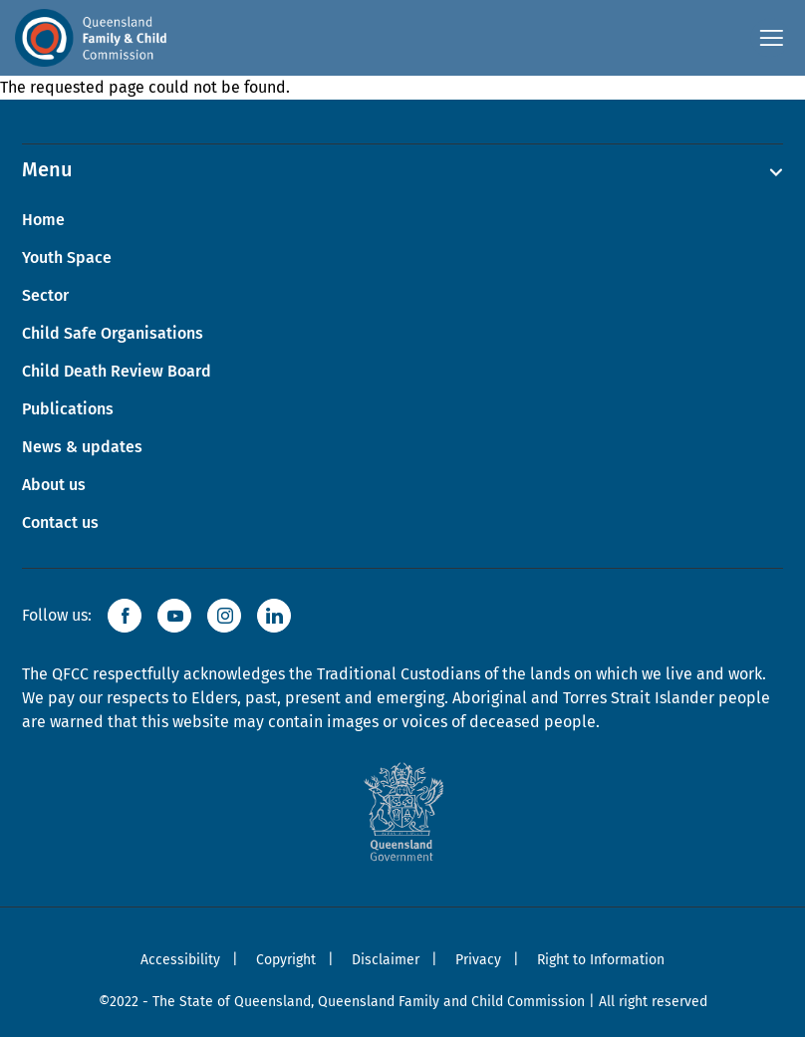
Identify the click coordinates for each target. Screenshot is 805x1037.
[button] (124, 616)
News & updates (82, 446)
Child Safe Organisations (112, 333)
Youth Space (67, 257)
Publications (68, 408)
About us (54, 484)
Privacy (478, 959)
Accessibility (180, 959)
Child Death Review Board (116, 371)
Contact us (60, 522)
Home (43, 219)
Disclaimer (385, 959)
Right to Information (601, 959)
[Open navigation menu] (770, 38)
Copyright (286, 959)
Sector (45, 295)
